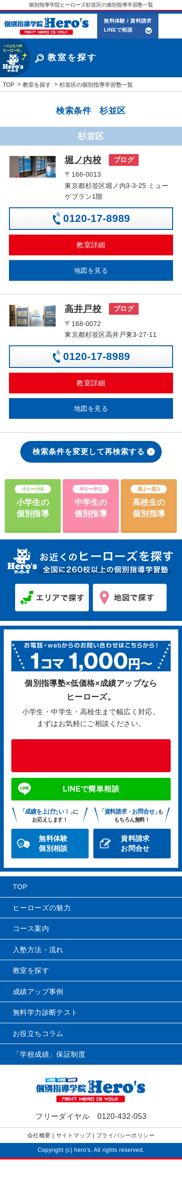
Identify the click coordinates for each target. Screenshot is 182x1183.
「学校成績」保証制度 (49, 1054)
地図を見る (91, 270)
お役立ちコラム (38, 1033)
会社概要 (39, 1135)
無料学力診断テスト (45, 1012)
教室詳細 (91, 245)
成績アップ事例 (38, 991)
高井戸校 (83, 309)
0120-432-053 (91, 755)
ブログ (124, 159)
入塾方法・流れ (38, 950)
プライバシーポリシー (125, 1135)
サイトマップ (73, 1135)
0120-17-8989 (96, 218)
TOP (20, 886)
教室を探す (31, 970)
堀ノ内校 (83, 160)
